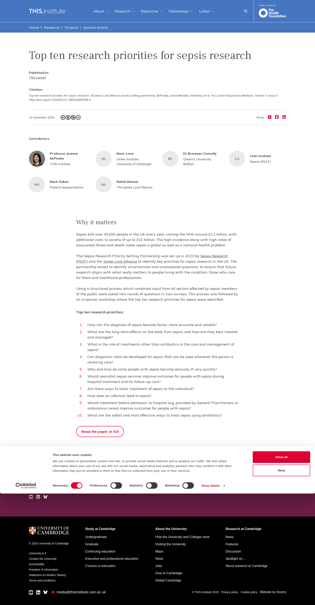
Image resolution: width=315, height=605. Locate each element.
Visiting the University (170, 544)
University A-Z (37, 553)
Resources (151, 11)
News (230, 537)
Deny (281, 581)
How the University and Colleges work (182, 537)
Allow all (281, 568)
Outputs (69, 27)
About (101, 11)
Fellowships (181, 11)
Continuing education (100, 551)
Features (232, 544)
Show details (210, 597)
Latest (206, 11)
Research (125, 11)
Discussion (233, 551)
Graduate (92, 544)
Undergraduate (96, 537)
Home (34, 27)
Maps (159, 551)
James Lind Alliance (120, 261)
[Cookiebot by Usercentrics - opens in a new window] (26, 597)
